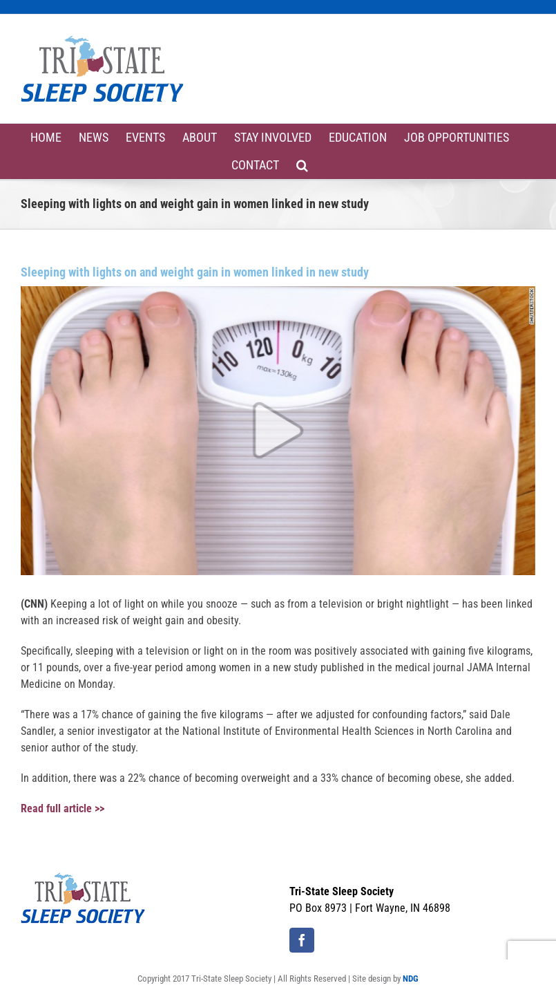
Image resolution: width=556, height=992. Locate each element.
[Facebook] (301, 940)
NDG (411, 978)
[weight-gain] (278, 430)
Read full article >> (62, 808)
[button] (302, 165)
